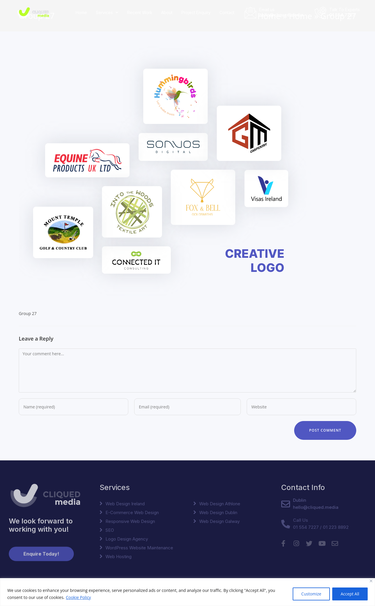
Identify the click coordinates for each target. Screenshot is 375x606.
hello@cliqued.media (281, 14)
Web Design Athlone (219, 503)
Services (107, 12)
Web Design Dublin (218, 512)
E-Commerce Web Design (132, 512)
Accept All (350, 594)
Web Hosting (118, 556)
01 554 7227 (342, 14)
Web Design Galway (219, 521)
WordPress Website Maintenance (139, 548)
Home (81, 12)
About (167, 12)
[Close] (371, 581)
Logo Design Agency (126, 539)
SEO (109, 530)
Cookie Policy (78, 597)
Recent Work (139, 12)
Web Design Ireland (125, 503)
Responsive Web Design (130, 521)
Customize (311, 594)
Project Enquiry (196, 12)
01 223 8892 (336, 527)
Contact (226, 12)
